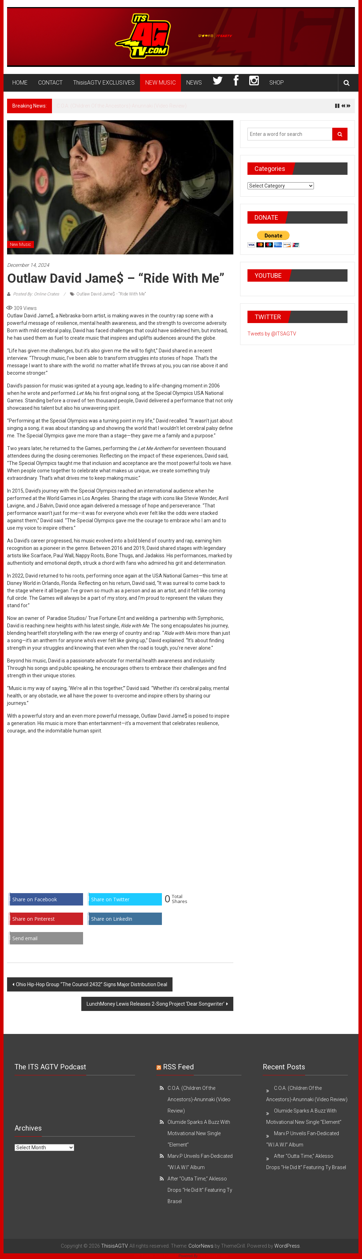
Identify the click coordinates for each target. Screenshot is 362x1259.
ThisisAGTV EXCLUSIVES (104, 82)
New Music (20, 244)
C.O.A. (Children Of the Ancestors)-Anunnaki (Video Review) (122, 106)
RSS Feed (178, 1067)
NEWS (194, 82)
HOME (20, 82)
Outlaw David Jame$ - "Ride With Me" (111, 294)
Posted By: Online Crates (36, 294)
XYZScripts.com (214, 1256)
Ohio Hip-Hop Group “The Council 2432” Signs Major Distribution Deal (91, 984)
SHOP (276, 82)
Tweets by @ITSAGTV (271, 334)
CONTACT (50, 82)
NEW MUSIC (160, 82)
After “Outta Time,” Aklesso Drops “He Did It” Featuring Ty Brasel (200, 1190)
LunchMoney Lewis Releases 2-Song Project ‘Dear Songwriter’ (155, 1004)
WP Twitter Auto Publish (155, 1256)
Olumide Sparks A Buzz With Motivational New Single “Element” (199, 1133)
